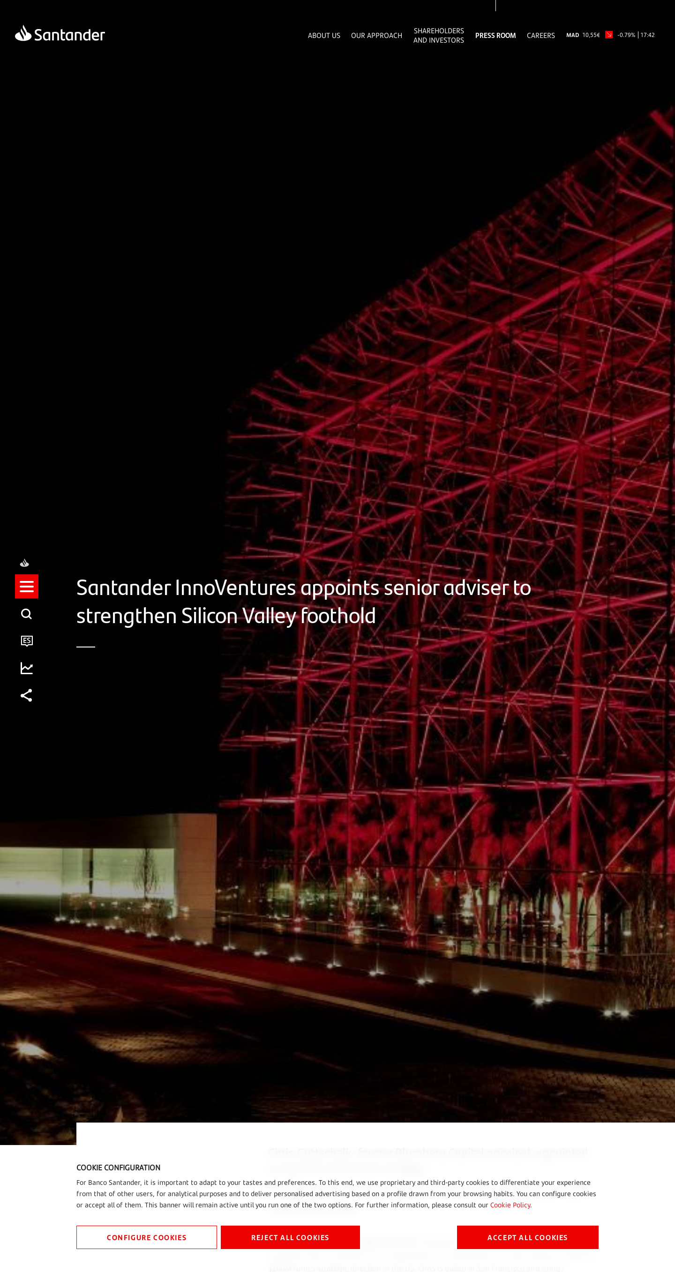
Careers (541, 35)
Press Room (495, 35)
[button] (26, 595)
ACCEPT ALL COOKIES (528, 1237)
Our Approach (376, 35)
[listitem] (26, 595)
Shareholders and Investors (438, 35)
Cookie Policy (510, 1204)
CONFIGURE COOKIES (147, 1237)
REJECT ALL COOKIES (290, 1237)
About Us (324, 35)
